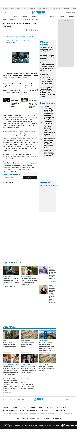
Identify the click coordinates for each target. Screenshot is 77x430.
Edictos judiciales (47, 413)
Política (43, 16)
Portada (5, 405)
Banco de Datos (58, 405)
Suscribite (29, 177)
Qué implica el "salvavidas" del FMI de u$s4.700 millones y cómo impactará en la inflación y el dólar (49, 129)
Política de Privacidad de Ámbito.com (15, 413)
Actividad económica (56, 8)
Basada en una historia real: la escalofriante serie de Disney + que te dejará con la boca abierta (33, 103)
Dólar (15, 16)
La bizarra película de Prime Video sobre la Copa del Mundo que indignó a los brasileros (52, 295)
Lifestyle (23, 408)
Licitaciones (69, 413)
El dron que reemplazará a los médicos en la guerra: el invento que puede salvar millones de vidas (46, 78)
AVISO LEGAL (34, 413)
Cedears (57, 185)
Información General (10, 410)
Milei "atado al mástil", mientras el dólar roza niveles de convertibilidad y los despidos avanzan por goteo (10, 385)
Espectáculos (12, 19)
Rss (52, 410)
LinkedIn (14, 399)
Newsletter (74, 16)
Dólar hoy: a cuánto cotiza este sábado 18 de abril (46, 368)
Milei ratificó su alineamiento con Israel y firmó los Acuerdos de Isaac (49, 143)
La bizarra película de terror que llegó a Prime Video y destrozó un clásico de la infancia (18, 37)
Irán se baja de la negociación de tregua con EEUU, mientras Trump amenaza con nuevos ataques (47, 91)
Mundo (41, 408)
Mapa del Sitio (60, 410)
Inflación (12, 8)
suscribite (68, 12)
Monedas (42, 185)
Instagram (10, 399)
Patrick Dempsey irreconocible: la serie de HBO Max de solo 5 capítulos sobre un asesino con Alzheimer (53, 276)
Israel (18, 8)
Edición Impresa (61, 408)
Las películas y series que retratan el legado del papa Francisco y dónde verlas (29, 281)
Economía (24, 16)
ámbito (5, 19)
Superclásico (32, 8)
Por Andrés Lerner (7, 392)
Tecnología (44, 410)
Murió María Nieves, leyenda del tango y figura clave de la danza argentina (15, 102)
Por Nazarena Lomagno (26, 378)
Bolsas (46, 185)
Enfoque (25, 8)
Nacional (32, 408)
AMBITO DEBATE (52, 418)
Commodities (51, 185)
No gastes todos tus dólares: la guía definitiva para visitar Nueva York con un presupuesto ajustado (47, 346)
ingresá (73, 12)
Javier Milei (66, 8)
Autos (22, 410)
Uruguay (70, 16)
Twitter (3, 399)
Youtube (19, 399)
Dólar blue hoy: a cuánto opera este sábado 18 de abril (27, 386)
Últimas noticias (17, 405)
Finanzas (34, 16)
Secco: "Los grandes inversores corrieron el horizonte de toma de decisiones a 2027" (29, 369)
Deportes (49, 408)
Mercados (69, 405)
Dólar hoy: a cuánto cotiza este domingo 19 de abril (47, 57)
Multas (59, 413)
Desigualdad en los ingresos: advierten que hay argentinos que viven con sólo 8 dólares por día (47, 66)
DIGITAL (22, 418)
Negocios (52, 16)
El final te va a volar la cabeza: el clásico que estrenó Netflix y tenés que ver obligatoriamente (11, 282)
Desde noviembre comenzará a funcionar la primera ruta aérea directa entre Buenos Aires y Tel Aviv (49, 112)
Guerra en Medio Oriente (43, 8)
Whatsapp (23, 399)
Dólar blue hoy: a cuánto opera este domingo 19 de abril (47, 49)
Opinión (62, 16)
